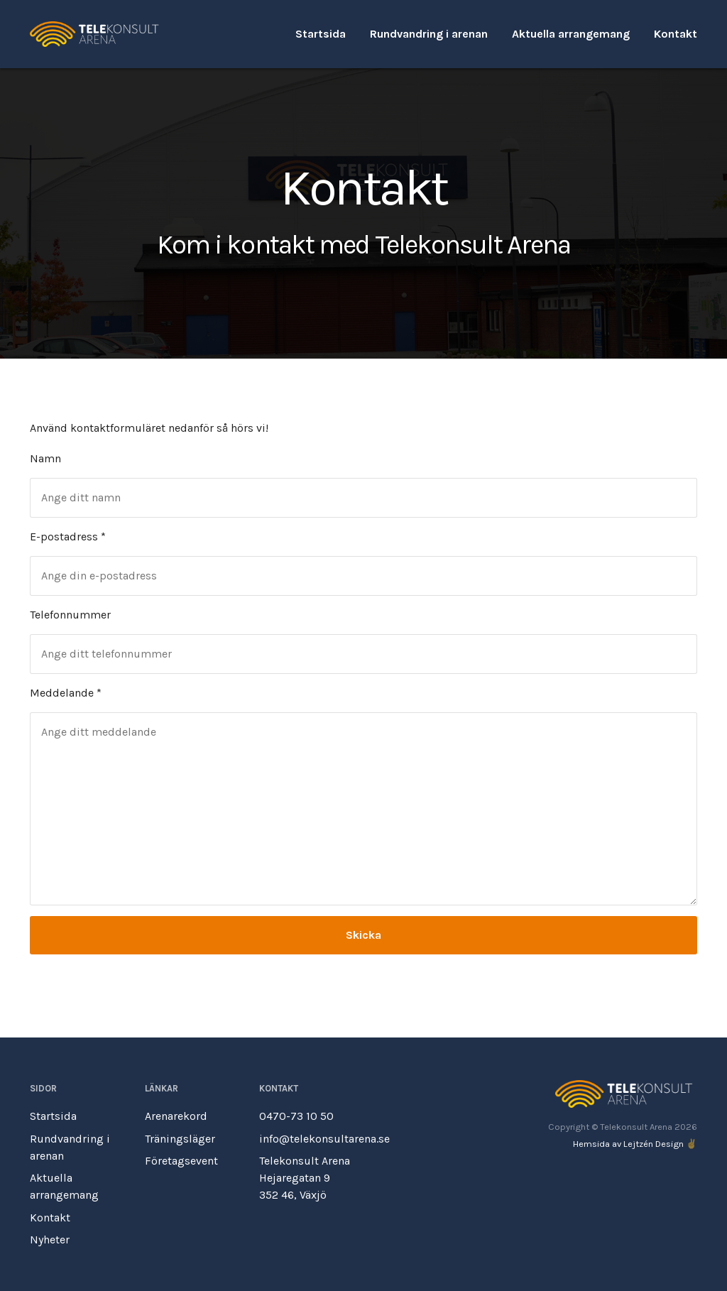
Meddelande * (66, 692)
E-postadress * (68, 536)
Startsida (320, 33)
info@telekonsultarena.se (324, 1138)
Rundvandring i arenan (429, 33)
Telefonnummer (70, 614)
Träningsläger (180, 1138)
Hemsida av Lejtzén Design (628, 1143)
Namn (45, 458)
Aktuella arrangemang (571, 33)
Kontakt (675, 33)
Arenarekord (176, 1116)
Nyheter (50, 1239)
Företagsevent (181, 1160)
